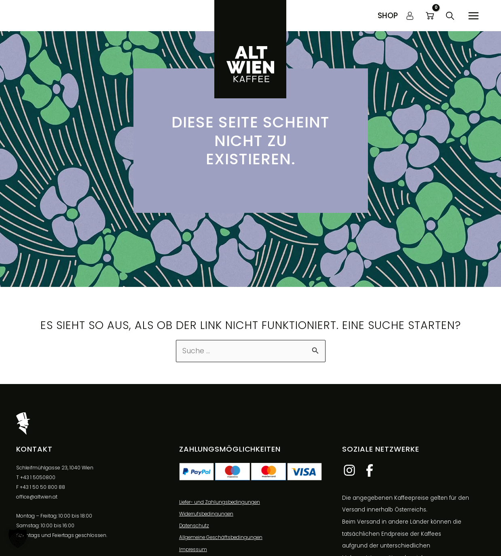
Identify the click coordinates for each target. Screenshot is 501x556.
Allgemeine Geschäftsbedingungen (222, 538)
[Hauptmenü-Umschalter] (473, 15)
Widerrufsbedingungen (207, 514)
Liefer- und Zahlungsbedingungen (220, 502)
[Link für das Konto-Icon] (410, 16)
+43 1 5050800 (37, 477)
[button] (388, 15)
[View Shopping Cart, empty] (430, 16)
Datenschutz (194, 526)
